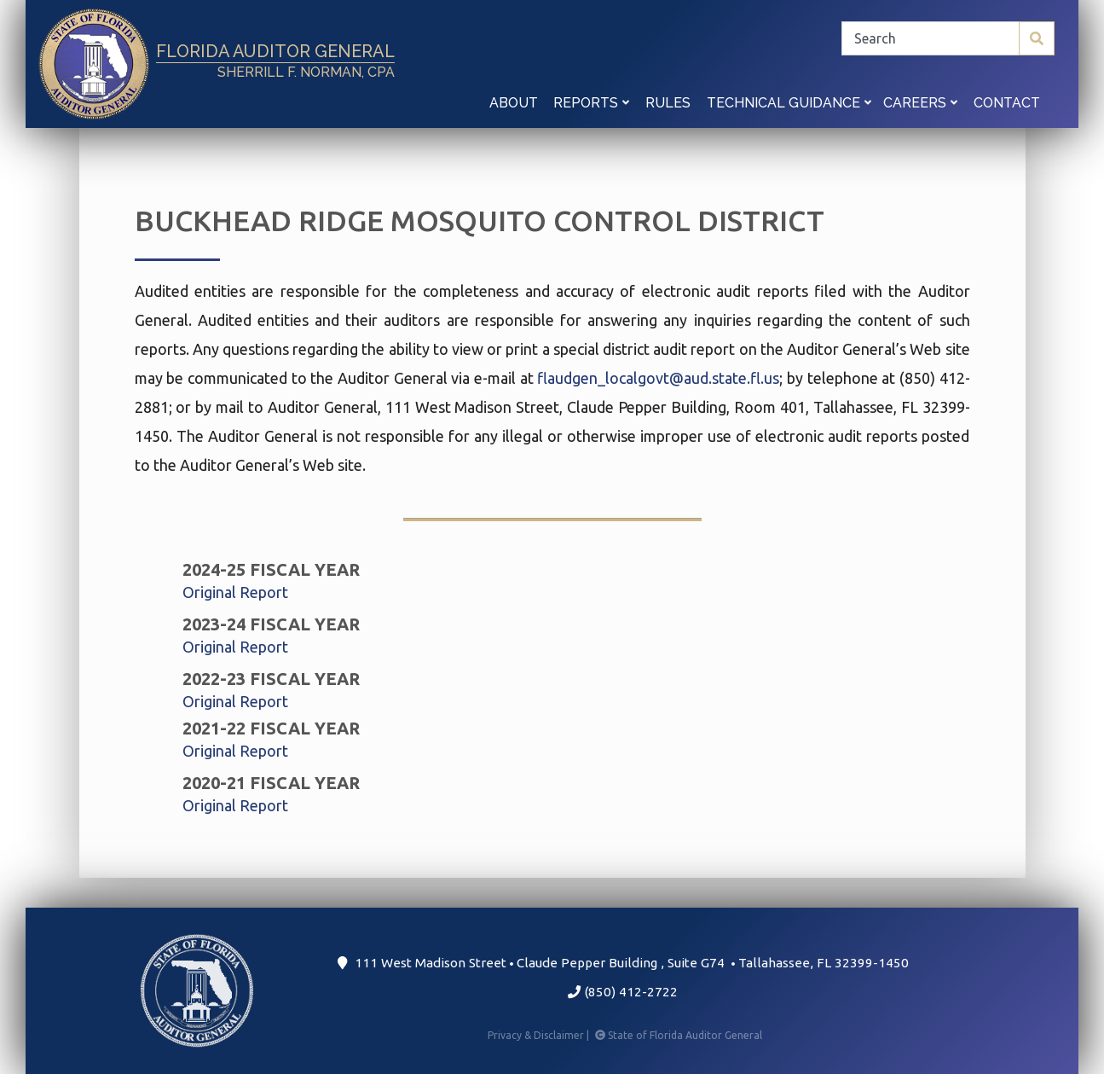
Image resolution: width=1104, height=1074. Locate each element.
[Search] (948, 38)
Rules (668, 103)
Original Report (235, 592)
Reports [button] (591, 103)
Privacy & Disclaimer (540, 1035)
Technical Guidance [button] (789, 103)
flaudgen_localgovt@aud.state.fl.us (658, 377)
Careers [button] (920, 103)
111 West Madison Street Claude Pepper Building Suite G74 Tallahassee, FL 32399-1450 (623, 962)
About (513, 103)
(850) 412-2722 (623, 991)
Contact (1007, 103)
